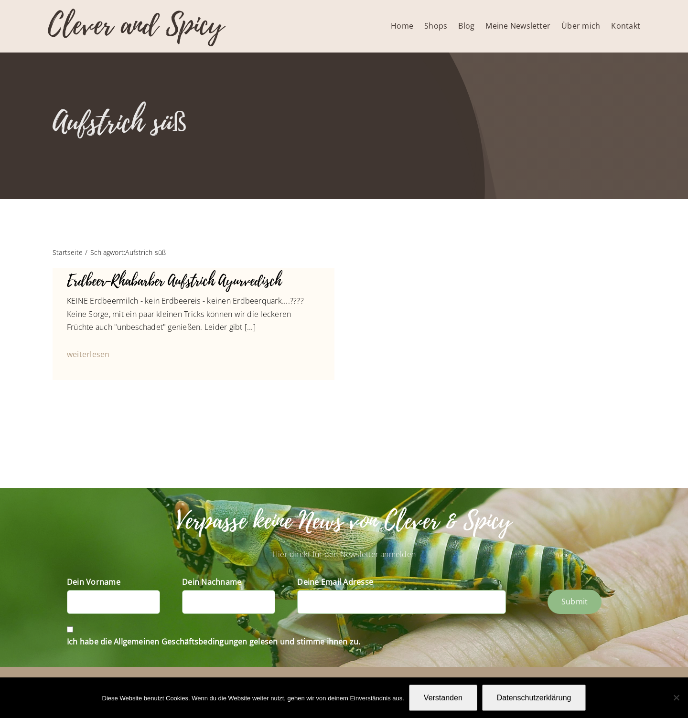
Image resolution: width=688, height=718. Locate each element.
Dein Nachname (211, 582)
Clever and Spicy (136, 25)
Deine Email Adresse (335, 582)
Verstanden (443, 698)
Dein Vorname (93, 582)
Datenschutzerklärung (534, 698)
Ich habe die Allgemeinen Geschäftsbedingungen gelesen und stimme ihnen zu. (214, 641)
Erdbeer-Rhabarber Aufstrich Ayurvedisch (174, 281)
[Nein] (676, 697)
